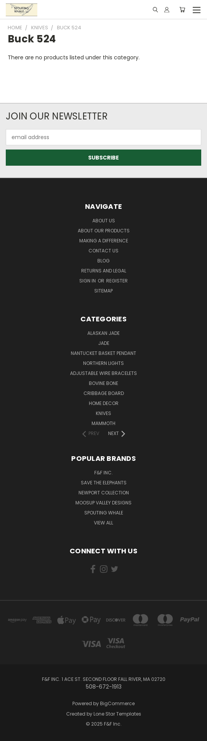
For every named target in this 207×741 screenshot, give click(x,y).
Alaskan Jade (103, 333)
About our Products (104, 230)
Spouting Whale (103, 512)
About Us (103, 220)
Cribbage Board (103, 393)
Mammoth (103, 423)
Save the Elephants (104, 482)
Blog (103, 260)
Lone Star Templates (117, 714)
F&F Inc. (103, 472)
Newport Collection (103, 492)
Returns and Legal (103, 270)
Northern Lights (103, 363)
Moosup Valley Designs (103, 502)
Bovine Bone (103, 383)
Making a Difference (103, 240)
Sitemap (103, 290)
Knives (103, 413)
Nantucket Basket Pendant (103, 353)
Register (117, 280)
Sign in (88, 280)
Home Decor (104, 403)
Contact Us (103, 250)
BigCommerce (117, 703)
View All (103, 522)
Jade (103, 343)
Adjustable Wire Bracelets (103, 373)
